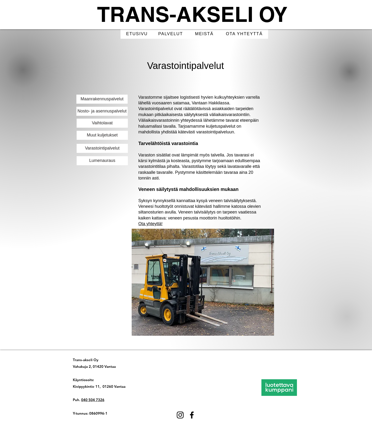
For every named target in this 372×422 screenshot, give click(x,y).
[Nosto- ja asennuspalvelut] (102, 111)
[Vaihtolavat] (102, 123)
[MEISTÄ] (205, 34)
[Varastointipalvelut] (102, 148)
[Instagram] (180, 415)
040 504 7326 (92, 400)
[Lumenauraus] (102, 160)
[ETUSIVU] (137, 34)
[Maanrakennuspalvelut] (102, 99)
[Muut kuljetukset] (102, 135)
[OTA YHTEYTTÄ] (244, 34)
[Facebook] (191, 415)
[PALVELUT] (171, 34)
